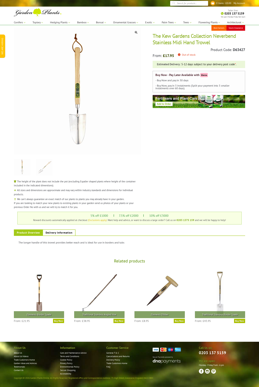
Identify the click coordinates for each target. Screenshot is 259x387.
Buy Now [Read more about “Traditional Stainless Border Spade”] (239, 320)
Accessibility (65, 373)
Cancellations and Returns (118, 356)
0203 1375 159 (185, 220)
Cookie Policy (66, 359)
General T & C (112, 352)
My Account (239, 3)
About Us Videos (21, 356)
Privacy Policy (66, 363)
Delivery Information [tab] (59, 232)
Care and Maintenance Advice (73, 352)
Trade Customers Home (24, 359)
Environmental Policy (69, 366)
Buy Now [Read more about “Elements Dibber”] (179, 320)
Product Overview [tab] (28, 232)
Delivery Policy (113, 359)
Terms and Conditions (69, 356)
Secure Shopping (67, 370)
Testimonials (19, 366)
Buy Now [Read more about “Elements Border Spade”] (58, 320)
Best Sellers (219, 28)
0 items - (223, 3)
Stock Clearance (236, 28)
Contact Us (18, 370)
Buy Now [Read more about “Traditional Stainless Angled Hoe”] (119, 320)
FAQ (108, 366)
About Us (18, 352)
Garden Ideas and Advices (25, 363)
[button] (136, 32)
